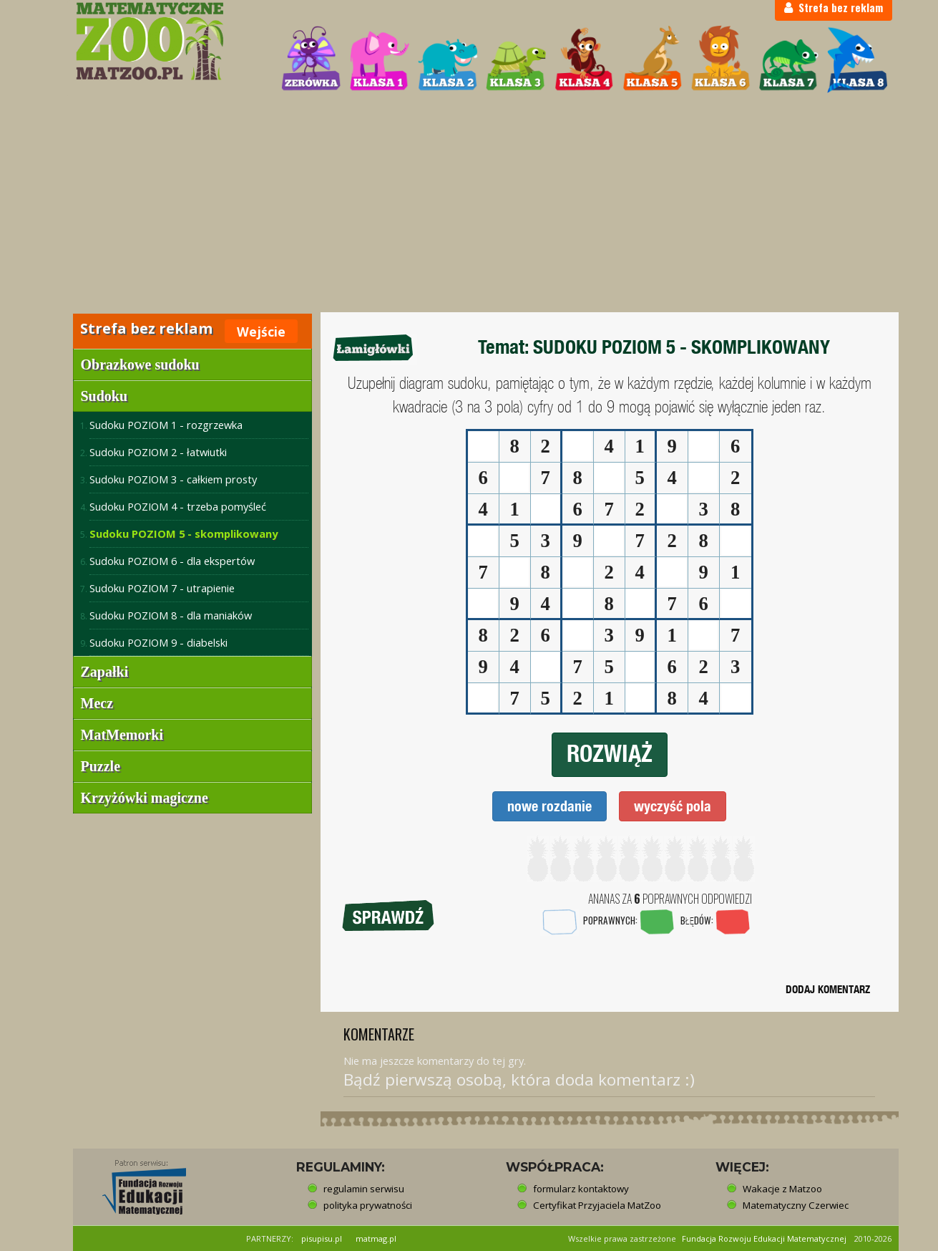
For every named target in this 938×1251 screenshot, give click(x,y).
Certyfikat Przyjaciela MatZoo (597, 1205)
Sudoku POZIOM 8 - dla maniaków (170, 615)
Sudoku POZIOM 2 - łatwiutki (158, 452)
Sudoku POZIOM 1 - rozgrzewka (166, 424)
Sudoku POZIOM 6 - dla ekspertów (172, 561)
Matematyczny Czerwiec (796, 1205)
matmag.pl (376, 1238)
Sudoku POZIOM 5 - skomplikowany (183, 533)
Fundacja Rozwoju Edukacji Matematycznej (764, 1238)
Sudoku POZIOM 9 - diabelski (158, 642)
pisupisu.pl (321, 1238)
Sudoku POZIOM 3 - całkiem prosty (173, 479)
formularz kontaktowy (581, 1188)
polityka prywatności (367, 1205)
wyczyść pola (672, 806)
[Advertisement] (469, 205)
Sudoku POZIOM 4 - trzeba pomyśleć (177, 506)
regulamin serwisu (363, 1188)
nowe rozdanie (549, 806)
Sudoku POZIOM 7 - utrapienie (162, 588)
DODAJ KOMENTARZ (828, 989)
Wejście (261, 331)
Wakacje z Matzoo (782, 1188)
